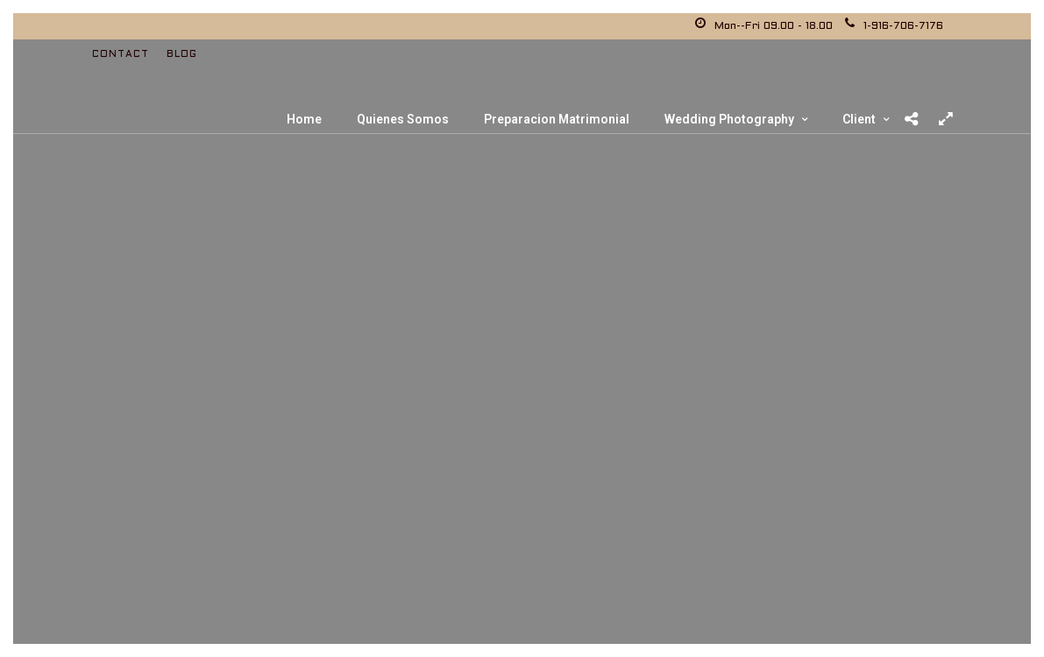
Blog (182, 54)
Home (304, 119)
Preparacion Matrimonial (556, 119)
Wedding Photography (729, 119)
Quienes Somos (403, 119)
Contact (120, 54)
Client (859, 119)
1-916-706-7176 (894, 26)
